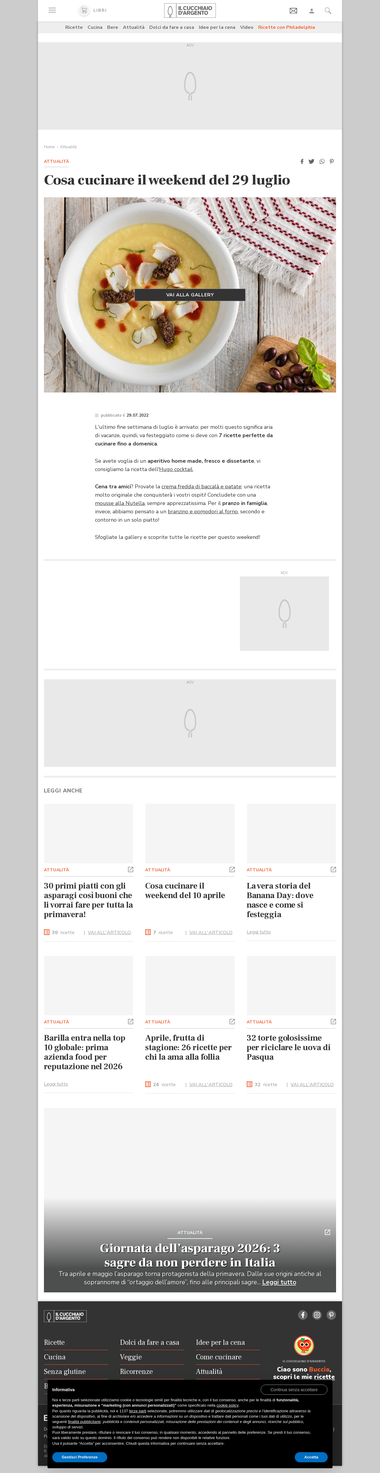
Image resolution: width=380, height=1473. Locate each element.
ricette (63, 933)
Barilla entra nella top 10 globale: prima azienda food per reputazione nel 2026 (84, 1052)
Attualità (134, 27)
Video (247, 27)
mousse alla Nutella (120, 503)
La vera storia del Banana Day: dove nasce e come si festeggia (280, 900)
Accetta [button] (311, 1457)
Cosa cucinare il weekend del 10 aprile (185, 891)
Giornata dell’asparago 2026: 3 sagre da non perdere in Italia (190, 1255)
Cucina (95, 27)
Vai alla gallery (190, 295)
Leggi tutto (259, 932)
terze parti (137, 1411)
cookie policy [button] (227, 1405)
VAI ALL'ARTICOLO (109, 932)
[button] (301, 161)
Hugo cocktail (176, 469)
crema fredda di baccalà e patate (201, 486)
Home (49, 147)
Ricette (74, 27)
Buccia (319, 1369)
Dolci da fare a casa (171, 27)
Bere (112, 27)
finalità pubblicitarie (84, 1421)
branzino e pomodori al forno (203, 511)
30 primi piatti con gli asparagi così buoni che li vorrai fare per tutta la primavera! (88, 900)
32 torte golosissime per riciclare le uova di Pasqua (289, 1047)
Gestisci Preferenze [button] (80, 1457)
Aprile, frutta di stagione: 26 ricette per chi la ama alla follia (188, 1047)
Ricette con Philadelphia (286, 27)
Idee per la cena (217, 27)
